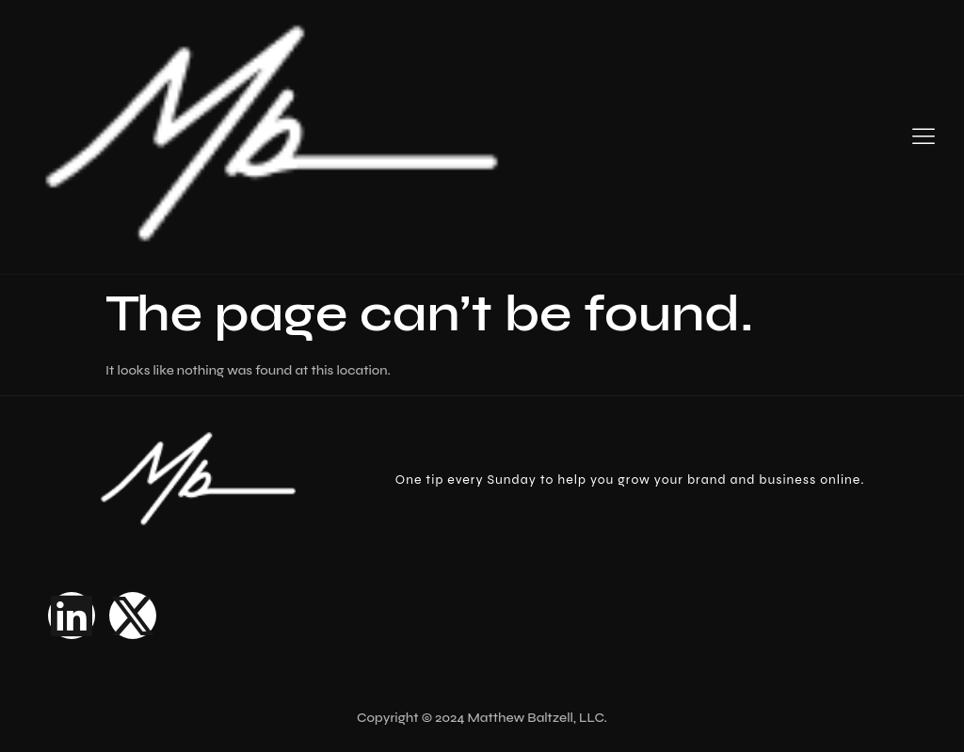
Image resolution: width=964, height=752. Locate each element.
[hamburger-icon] (923, 137)
